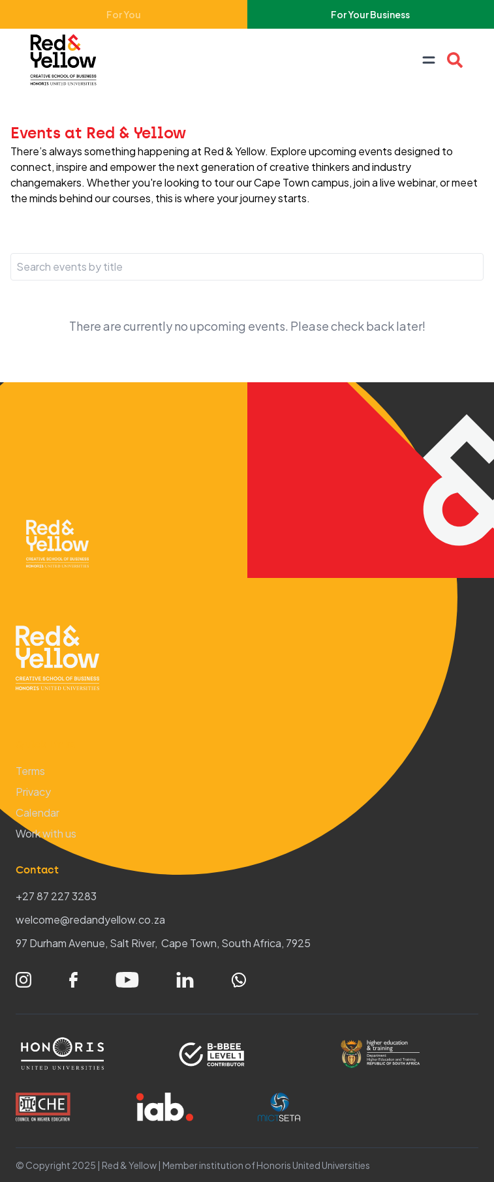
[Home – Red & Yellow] (66, 60)
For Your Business (370, 14)
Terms (30, 771)
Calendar (37, 812)
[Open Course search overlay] (455, 60)
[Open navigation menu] (429, 60)
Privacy (33, 791)
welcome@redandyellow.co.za (90, 919)
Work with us (46, 833)
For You (123, 14)
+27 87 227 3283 (56, 896)
